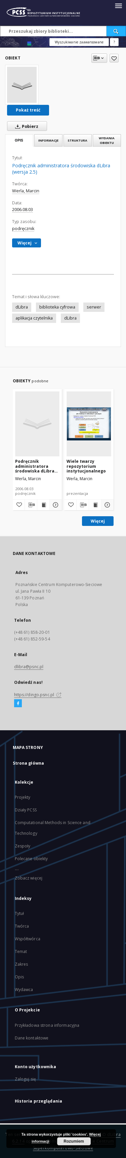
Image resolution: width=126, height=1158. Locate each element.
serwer (94, 307)
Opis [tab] (19, 140)
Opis (19, 977)
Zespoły (23, 846)
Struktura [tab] (77, 140)
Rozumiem (74, 1141)
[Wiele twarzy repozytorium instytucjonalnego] (89, 424)
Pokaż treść (28, 110)
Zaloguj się (25, 1079)
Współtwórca (27, 939)
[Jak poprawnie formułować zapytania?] (114, 42)
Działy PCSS (26, 810)
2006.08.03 (22, 209)
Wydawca (24, 989)
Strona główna (28, 763)
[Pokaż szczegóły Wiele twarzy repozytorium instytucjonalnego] (106, 505)
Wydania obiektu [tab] (107, 140)
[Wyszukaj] (116, 31)
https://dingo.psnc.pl (38, 695)
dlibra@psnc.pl (29, 666)
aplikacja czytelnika (34, 318)
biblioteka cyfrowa (57, 307)
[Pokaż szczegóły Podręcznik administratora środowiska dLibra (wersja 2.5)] (55, 505)
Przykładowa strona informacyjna (47, 1025)
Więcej (98, 521)
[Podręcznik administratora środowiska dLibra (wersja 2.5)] (22, 85)
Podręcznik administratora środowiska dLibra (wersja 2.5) (34, 465)
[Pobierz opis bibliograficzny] (31, 505)
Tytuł (19, 913)
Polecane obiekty (31, 858)
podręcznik (23, 228)
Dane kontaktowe (32, 1038)
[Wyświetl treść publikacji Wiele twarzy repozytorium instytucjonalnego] (95, 505)
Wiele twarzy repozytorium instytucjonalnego (86, 465)
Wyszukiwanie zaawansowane (79, 42)
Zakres (21, 964)
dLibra (21, 307)
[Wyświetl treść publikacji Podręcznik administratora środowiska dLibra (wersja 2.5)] (43, 505)
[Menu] (118, 5)
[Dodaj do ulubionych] (114, 58)
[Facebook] (18, 704)
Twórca (22, 926)
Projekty (23, 797)
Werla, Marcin (25, 191)
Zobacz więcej (29, 878)
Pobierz (25, 126)
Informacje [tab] (48, 140)
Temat (21, 951)
